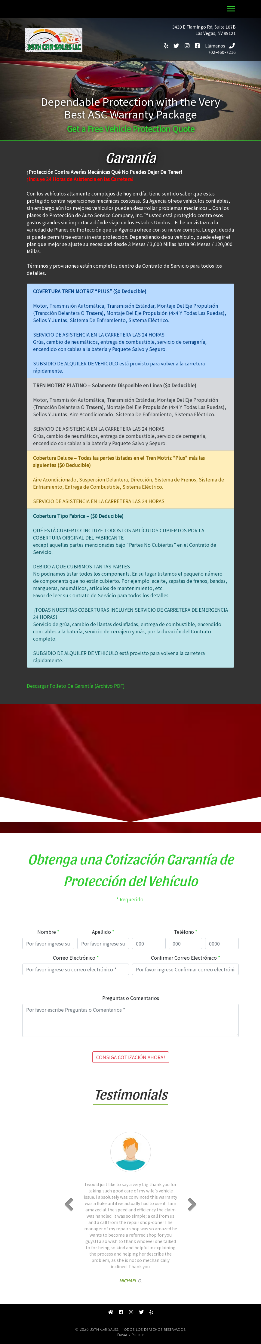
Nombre (46, 931)
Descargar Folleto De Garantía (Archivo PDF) (76, 685)
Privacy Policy (130, 1335)
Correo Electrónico (74, 957)
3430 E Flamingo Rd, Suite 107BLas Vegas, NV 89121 (204, 30)
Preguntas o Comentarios (130, 997)
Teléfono (184, 931)
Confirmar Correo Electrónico (184, 957)
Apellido (101, 931)
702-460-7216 (223, 49)
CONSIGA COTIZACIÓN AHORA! (130, 1057)
